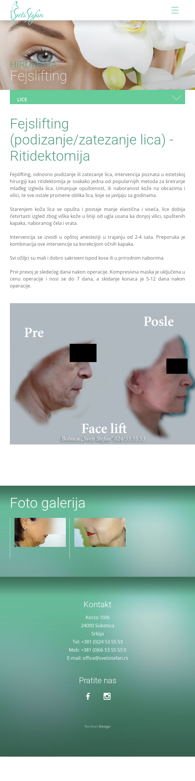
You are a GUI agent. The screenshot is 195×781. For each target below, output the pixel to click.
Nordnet (97, 726)
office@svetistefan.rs (105, 658)
